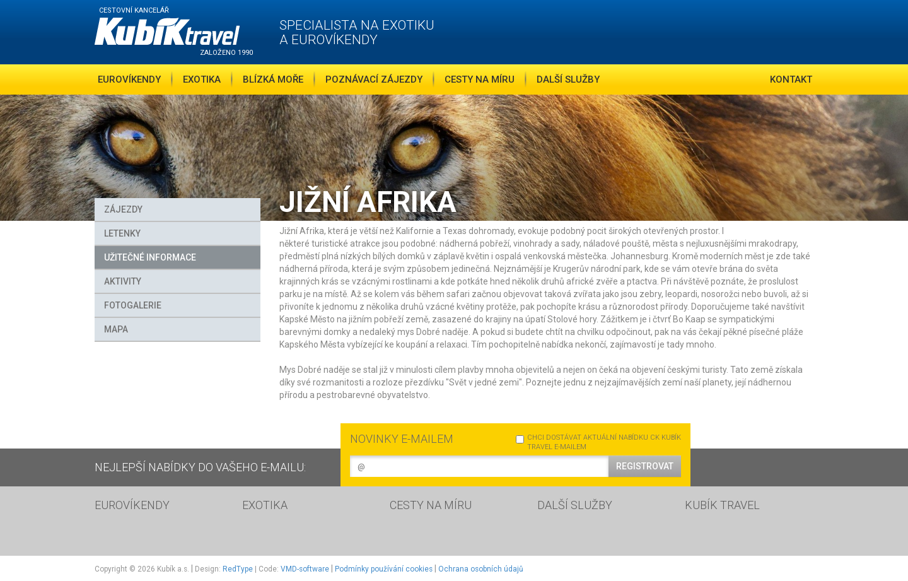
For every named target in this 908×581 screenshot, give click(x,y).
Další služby (568, 79)
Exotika (202, 79)
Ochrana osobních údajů (480, 569)
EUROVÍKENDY (132, 505)
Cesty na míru (480, 79)
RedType (238, 569)
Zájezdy (123, 209)
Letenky (122, 233)
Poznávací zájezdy (373, 79)
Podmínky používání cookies (384, 569)
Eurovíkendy (129, 79)
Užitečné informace (150, 257)
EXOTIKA (265, 505)
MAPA (116, 329)
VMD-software (305, 569)
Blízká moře (273, 79)
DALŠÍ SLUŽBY (574, 505)
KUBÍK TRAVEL (722, 505)
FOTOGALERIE (132, 305)
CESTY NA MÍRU (431, 505)
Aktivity (122, 281)
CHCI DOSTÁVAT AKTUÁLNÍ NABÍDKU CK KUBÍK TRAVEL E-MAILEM (598, 442)
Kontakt (791, 79)
